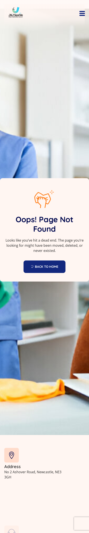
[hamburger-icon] (82, 14)
